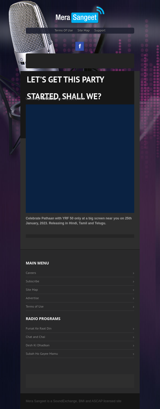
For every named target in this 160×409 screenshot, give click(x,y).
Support (99, 30)
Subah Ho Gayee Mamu (42, 354)
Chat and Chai (35, 337)
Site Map (84, 30)
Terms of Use (64, 30)
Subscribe (32, 281)
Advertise (32, 298)
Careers (31, 273)
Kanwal (49, 99)
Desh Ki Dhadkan (38, 345)
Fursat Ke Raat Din (39, 328)
